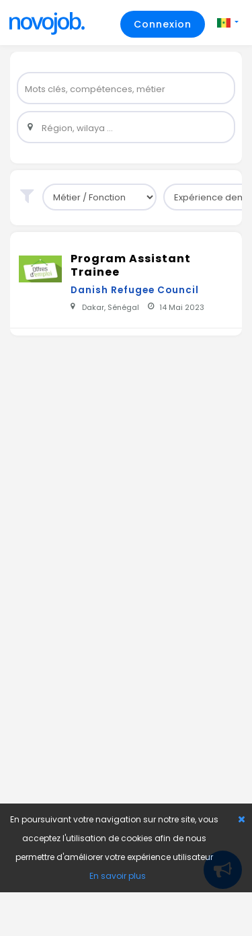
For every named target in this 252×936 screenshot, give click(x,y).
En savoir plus (117, 876)
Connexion (163, 24)
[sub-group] (99, 197)
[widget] (126, 88)
